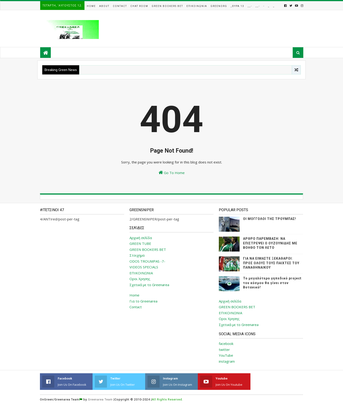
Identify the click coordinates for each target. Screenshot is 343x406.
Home (91, 6)
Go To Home (172, 172)
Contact (120, 6)
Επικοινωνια (197, 6)
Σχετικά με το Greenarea (149, 284)
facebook (226, 343)
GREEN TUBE (140, 243)
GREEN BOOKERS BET (147, 249)
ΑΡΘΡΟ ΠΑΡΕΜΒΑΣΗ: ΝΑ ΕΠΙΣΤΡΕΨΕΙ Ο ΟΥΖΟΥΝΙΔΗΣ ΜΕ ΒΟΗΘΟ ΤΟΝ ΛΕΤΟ (270, 243)
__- (250, 6)
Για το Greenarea (143, 301)
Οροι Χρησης (139, 278)
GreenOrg (219, 6)
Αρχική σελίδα (140, 237)
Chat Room (139, 6)
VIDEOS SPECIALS (143, 267)
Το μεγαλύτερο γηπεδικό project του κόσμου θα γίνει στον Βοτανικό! (272, 282)
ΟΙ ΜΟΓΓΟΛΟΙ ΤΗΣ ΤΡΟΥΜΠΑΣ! (269, 219)
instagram (227, 361)
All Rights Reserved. (167, 399)
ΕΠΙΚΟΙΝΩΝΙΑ (141, 273)
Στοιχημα (136, 255)
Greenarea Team (100, 399)
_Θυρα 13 (237, 6)
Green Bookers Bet (167, 6)
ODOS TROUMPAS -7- (147, 261)
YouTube (226, 355)
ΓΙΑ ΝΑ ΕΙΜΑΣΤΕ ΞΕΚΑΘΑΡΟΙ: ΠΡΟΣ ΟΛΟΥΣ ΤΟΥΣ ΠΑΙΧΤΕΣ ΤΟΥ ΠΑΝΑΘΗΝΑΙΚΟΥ (271, 263)
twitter (224, 349)
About (104, 6)
